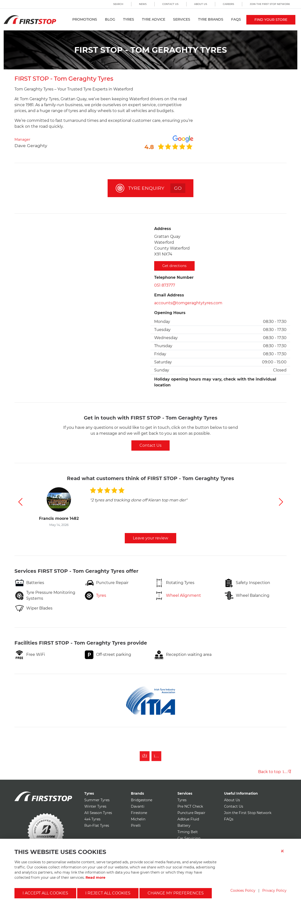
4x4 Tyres (92, 819)
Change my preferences (176, 893)
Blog (110, 19)
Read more (95, 877)
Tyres (128, 19)
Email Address (169, 295)
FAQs (236, 19)
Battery (183, 825)
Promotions (84, 19)
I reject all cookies (107, 893)
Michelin (138, 819)
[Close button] (284, 854)
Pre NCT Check (190, 806)
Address (162, 228)
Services (181, 19)
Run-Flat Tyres (96, 825)
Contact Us (170, 4)
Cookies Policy (242, 890)
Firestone (139, 813)
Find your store (270, 19)
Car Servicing (189, 838)
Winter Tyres (95, 806)
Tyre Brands (210, 19)
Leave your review (150, 538)
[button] (20, 501)
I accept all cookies (45, 893)
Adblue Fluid (188, 819)
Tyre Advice (153, 19)
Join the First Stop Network (270, 4)
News (143, 4)
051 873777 (164, 285)
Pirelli (136, 825)
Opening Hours (170, 312)
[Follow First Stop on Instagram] (156, 756)
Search (118, 4)
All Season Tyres (98, 813)
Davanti (137, 806)
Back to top (274, 771)
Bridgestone (141, 800)
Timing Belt (187, 832)
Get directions (174, 266)
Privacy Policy (274, 890)
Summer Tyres (97, 800)
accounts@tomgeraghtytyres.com (188, 303)
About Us (200, 4)
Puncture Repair (191, 813)
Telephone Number (174, 277)
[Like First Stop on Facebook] (145, 756)
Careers (228, 4)
